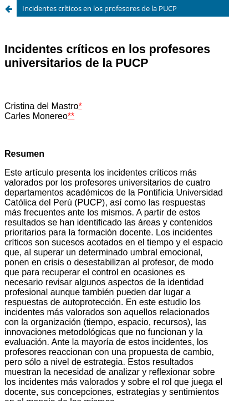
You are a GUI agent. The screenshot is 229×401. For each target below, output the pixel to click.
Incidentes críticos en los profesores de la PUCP (99, 8)
